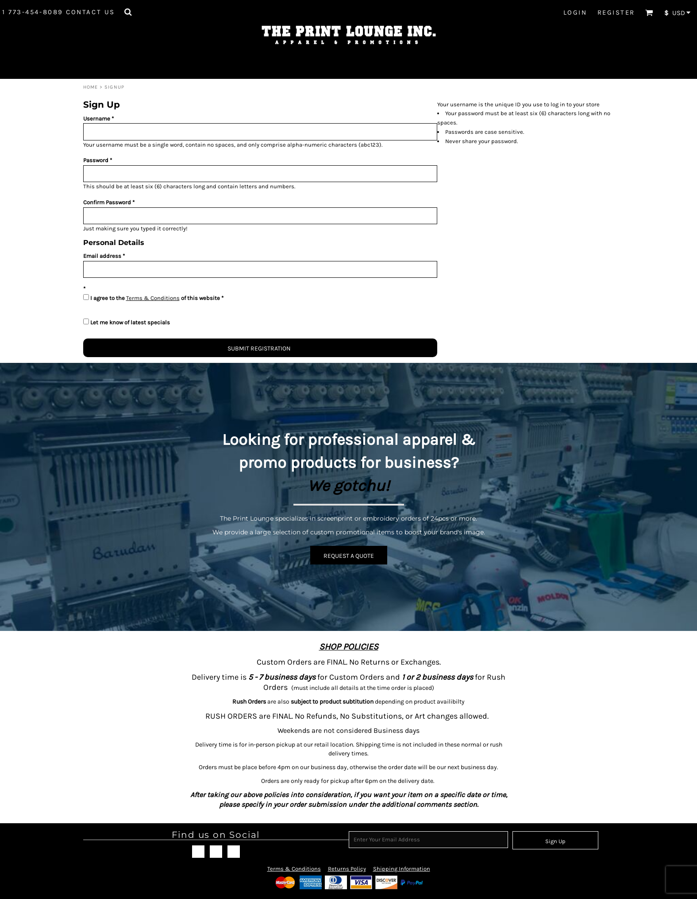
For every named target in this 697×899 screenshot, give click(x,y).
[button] (128, 12)
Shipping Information (401, 868)
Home (90, 87)
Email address (102, 256)
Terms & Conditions (153, 298)
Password (95, 160)
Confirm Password (107, 202)
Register (616, 12)
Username (96, 118)
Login (575, 12)
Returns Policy (347, 868)
